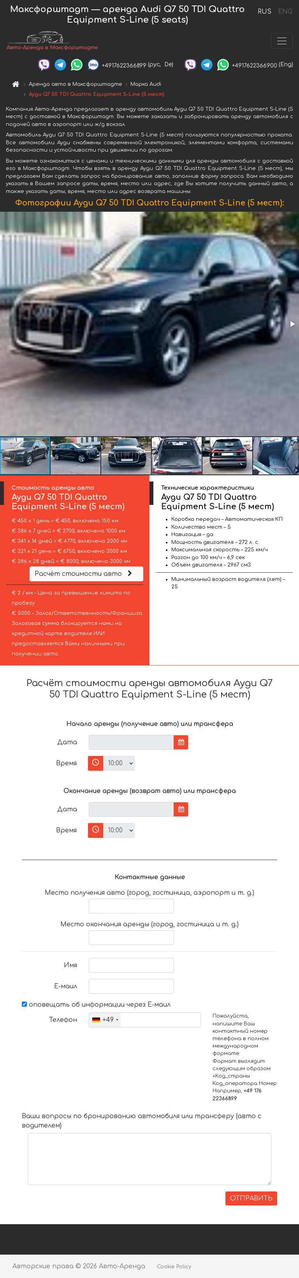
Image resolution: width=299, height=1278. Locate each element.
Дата (67, 742)
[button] (292, 324)
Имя (70, 965)
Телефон (63, 1019)
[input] (131, 742)
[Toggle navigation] (282, 41)
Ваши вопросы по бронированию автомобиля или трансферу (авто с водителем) (141, 1121)
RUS (264, 11)
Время (66, 763)
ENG (285, 11)
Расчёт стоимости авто (84, 573)
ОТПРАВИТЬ (251, 1198)
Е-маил (65, 986)
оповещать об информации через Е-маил (96, 1004)
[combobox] (105, 1020)
